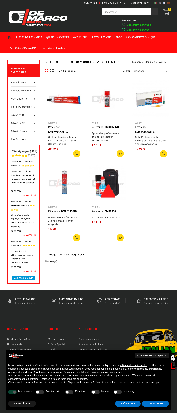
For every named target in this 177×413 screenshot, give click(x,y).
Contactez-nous (18, 329)
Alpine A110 (23, 115)
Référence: (54, 127)
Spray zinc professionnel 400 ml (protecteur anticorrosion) (105, 137)
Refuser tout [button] (128, 403)
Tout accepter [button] (155, 403)
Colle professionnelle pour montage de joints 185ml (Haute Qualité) (62, 140)
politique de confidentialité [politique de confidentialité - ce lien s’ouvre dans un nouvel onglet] (133, 365)
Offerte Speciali (56, 344)
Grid (46, 70)
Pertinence (150, 71)
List (52, 70)
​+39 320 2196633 (138, 30)
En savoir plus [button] (22, 403)
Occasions (80, 37)
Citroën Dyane (23, 131)
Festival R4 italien (53, 47)
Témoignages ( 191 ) (25, 151)
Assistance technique (140, 37)
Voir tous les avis (23, 277)
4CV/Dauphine (23, 98)
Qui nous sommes (57, 37)
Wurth (52, 123)
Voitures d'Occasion (23, 47)
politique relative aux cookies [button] (106, 372)
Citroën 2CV (23, 123)
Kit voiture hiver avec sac (106, 217)
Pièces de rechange (29, 37)
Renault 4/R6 (23, 82)
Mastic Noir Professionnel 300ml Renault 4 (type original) (62, 221)
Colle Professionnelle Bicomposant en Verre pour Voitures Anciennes (150, 140)
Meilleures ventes (57, 339)
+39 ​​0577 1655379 (139, 25)
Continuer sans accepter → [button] (151, 355)
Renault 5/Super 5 (23, 90)
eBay (119, 37)
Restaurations (101, 37)
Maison (10, 37)
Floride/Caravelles (23, 106)
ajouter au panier (76, 153)
